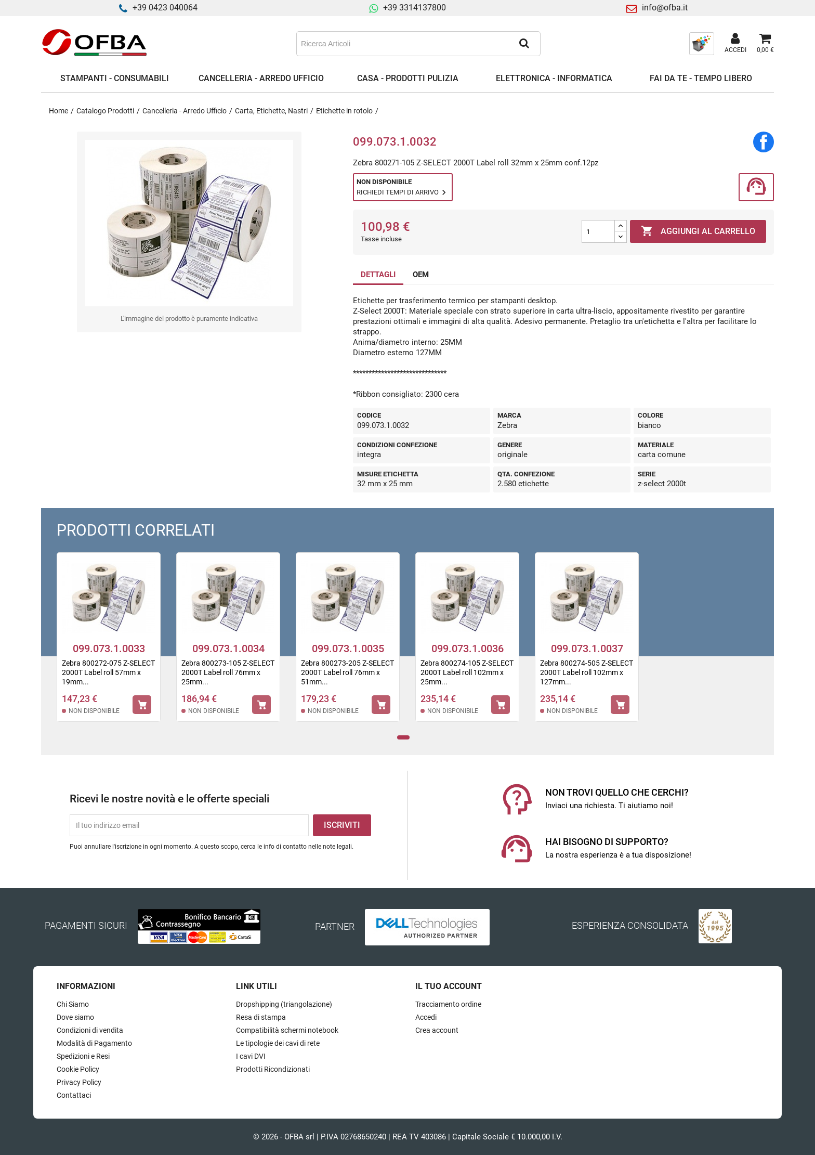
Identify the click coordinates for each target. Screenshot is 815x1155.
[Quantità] (598, 231)
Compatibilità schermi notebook (287, 1030)
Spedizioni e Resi (83, 1056)
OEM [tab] (421, 274)
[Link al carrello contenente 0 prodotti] (765, 43)
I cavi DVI (251, 1056)
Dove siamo (75, 1017)
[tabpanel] (108, 643)
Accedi (426, 1017)
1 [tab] (403, 737)
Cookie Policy (78, 1069)
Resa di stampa (261, 1017)
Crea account (436, 1030)
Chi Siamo (73, 1004)
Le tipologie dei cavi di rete (278, 1043)
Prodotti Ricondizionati (273, 1069)
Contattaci (74, 1095)
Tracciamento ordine (448, 1004)
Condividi (763, 142)
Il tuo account (448, 986)
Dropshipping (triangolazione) (284, 1004)
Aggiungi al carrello (698, 231)
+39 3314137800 (414, 7)
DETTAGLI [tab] (378, 274)
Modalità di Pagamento (94, 1043)
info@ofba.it (665, 7)
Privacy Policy (79, 1082)
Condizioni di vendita (90, 1030)
